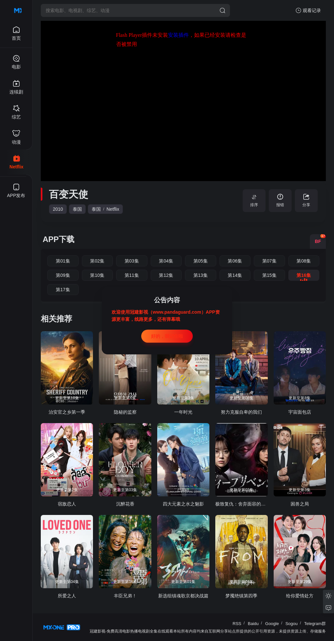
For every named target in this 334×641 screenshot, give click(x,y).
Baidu (253, 623)
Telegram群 (315, 623)
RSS (237, 623)
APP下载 (58, 239)
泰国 (77, 209)
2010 (58, 209)
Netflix (113, 209)
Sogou (291, 623)
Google (272, 623)
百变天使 (68, 194)
